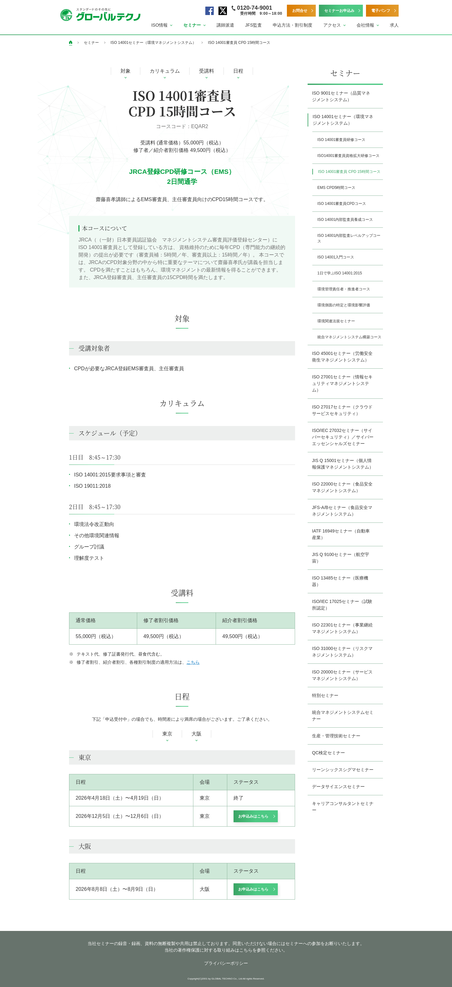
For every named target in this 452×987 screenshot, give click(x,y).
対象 (126, 71)
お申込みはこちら (253, 816)
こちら (193, 662)
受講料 (206, 71)
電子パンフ (380, 10)
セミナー (91, 42)
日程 (238, 71)
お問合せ (299, 10)
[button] (161, 25)
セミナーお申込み (339, 10)
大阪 (196, 733)
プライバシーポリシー (226, 963)
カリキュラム (165, 71)
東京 (167, 733)
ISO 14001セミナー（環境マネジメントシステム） (153, 42)
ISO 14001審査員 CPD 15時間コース (239, 42)
